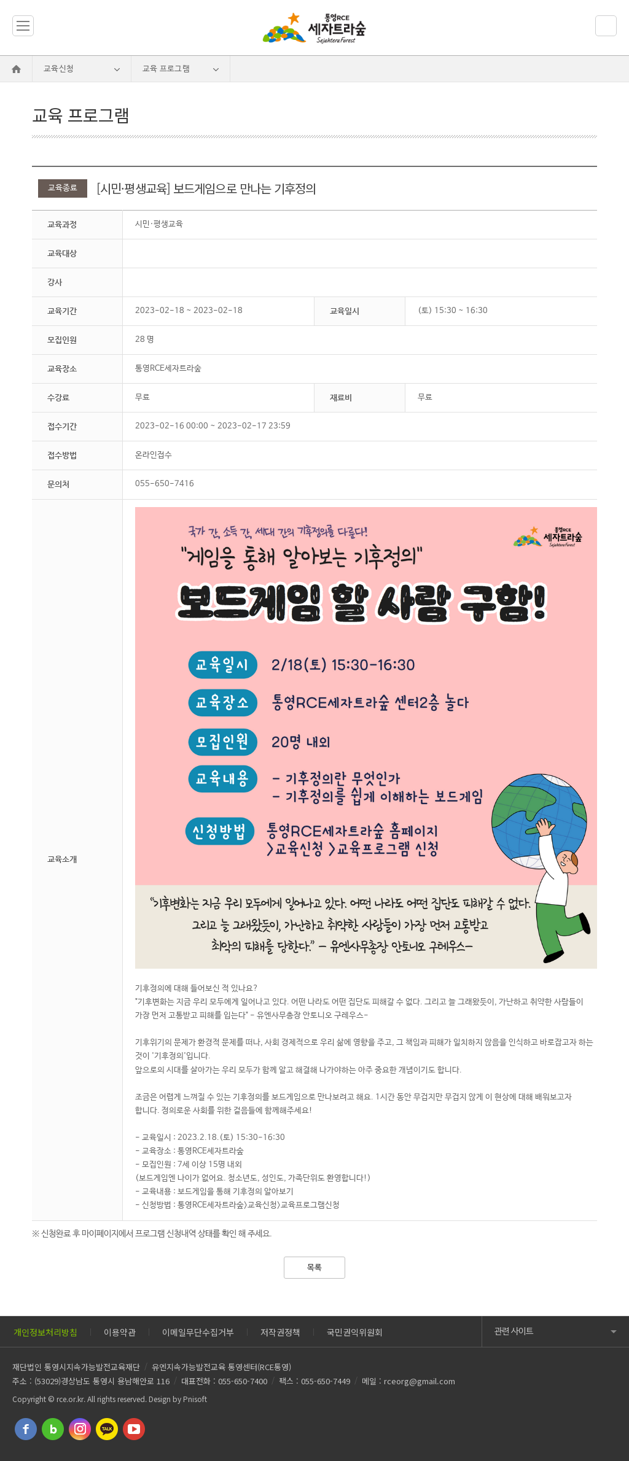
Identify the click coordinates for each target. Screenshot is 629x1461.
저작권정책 (280, 1332)
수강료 (58, 397)
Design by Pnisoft (178, 1398)
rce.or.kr (70, 1398)
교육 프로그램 (166, 69)
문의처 (58, 484)
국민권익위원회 (355, 1332)
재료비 (341, 397)
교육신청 (59, 69)
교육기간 (62, 311)
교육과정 (62, 224)
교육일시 (344, 311)
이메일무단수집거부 (198, 1332)
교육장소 (62, 368)
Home (16, 69)
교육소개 (62, 859)
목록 (314, 1268)
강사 (54, 282)
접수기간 (62, 426)
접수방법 (62, 455)
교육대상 (62, 253)
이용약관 (120, 1332)
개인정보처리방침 (45, 1332)
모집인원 (62, 339)
